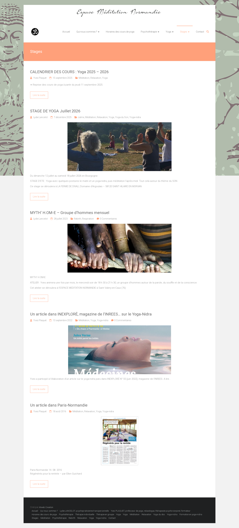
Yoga (168, 31)
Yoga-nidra (135, 117)
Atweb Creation (46, 507)
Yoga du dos (159, 514)
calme (81, 117)
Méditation (84, 78)
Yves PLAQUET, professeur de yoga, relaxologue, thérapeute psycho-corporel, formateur (150, 511)
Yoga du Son (121, 117)
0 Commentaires (108, 218)
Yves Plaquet (39, 78)
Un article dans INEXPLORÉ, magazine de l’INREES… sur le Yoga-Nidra (91, 314)
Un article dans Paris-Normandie (58, 405)
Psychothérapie (149, 31)
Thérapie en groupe (105, 514)
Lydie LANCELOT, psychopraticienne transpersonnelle (84, 511)
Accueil (66, 31)
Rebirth (77, 218)
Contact (200, 31)
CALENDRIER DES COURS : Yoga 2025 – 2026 (69, 72)
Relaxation (95, 78)
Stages (183, 31)
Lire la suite (39, 95)
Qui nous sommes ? (86, 31)
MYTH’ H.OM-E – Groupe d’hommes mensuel (69, 212)
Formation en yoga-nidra (190, 514)
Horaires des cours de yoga (120, 31)
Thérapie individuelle (84, 514)
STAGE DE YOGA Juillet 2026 (55, 111)
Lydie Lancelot (40, 117)
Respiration (88, 218)
